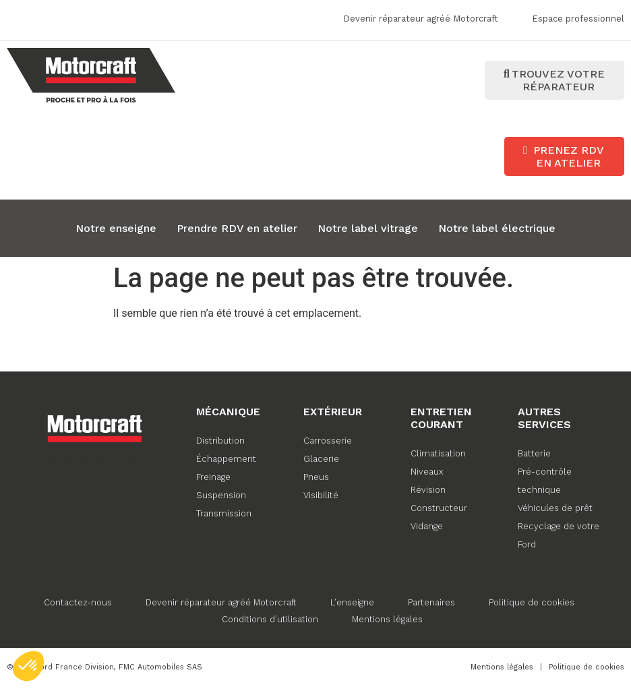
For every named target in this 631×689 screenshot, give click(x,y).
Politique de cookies (531, 602)
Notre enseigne (116, 228)
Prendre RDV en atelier (237, 228)
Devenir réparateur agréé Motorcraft (221, 602)
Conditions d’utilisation (270, 619)
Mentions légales (387, 619)
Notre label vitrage (368, 228)
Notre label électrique (496, 228)
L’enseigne (352, 602)
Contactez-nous (78, 602)
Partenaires (431, 602)
